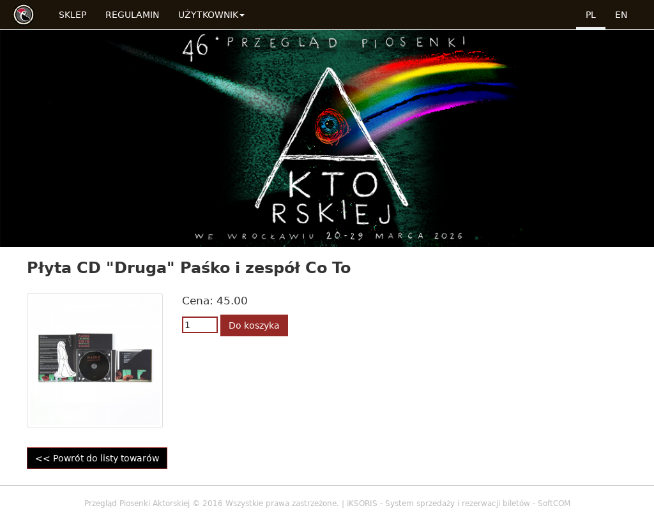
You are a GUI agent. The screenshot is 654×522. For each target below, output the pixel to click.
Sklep (72, 15)
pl (591, 15)
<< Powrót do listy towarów (97, 458)
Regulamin (132, 15)
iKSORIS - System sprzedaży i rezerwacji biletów (438, 503)
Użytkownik (211, 15)
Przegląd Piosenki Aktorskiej (137, 503)
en (621, 15)
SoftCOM (554, 503)
